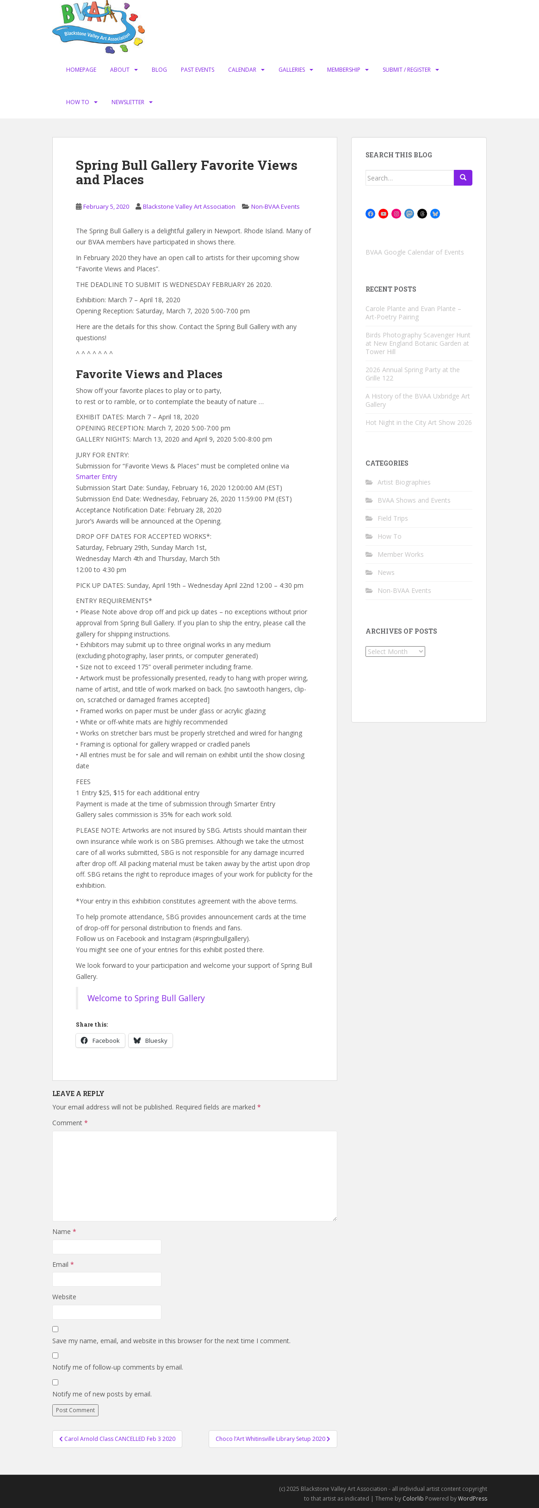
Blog (159, 70)
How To (77, 102)
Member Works (401, 554)
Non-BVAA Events (275, 206)
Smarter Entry (96, 476)
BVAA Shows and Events (414, 500)
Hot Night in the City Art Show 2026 (419, 422)
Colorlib (413, 1498)
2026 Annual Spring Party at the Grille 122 (413, 373)
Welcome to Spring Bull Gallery (146, 997)
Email (63, 1264)
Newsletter (128, 102)
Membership (343, 70)
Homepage (81, 70)
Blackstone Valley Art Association (189, 206)
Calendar (242, 70)
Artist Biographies (404, 482)
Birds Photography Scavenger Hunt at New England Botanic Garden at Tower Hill (418, 343)
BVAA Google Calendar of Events (415, 252)
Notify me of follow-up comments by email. (117, 1367)
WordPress (472, 1498)
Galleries (292, 70)
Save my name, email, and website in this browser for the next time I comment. (171, 1340)
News (386, 572)
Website (64, 1296)
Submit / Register (407, 70)
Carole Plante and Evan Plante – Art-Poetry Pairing (413, 312)
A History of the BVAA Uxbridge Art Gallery (418, 400)
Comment (70, 1122)
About (120, 70)
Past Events (197, 70)
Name (64, 1231)
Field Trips (393, 518)
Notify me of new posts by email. (102, 1394)
